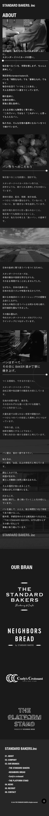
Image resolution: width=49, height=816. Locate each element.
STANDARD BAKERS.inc (21, 748)
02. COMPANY (11, 760)
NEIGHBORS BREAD (17, 772)
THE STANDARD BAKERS (19, 768)
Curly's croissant (16, 776)
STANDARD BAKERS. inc (18, 5)
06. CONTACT (10, 792)
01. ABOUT (9, 756)
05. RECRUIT (10, 788)
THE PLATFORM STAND (18, 781)
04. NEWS (9, 784)
